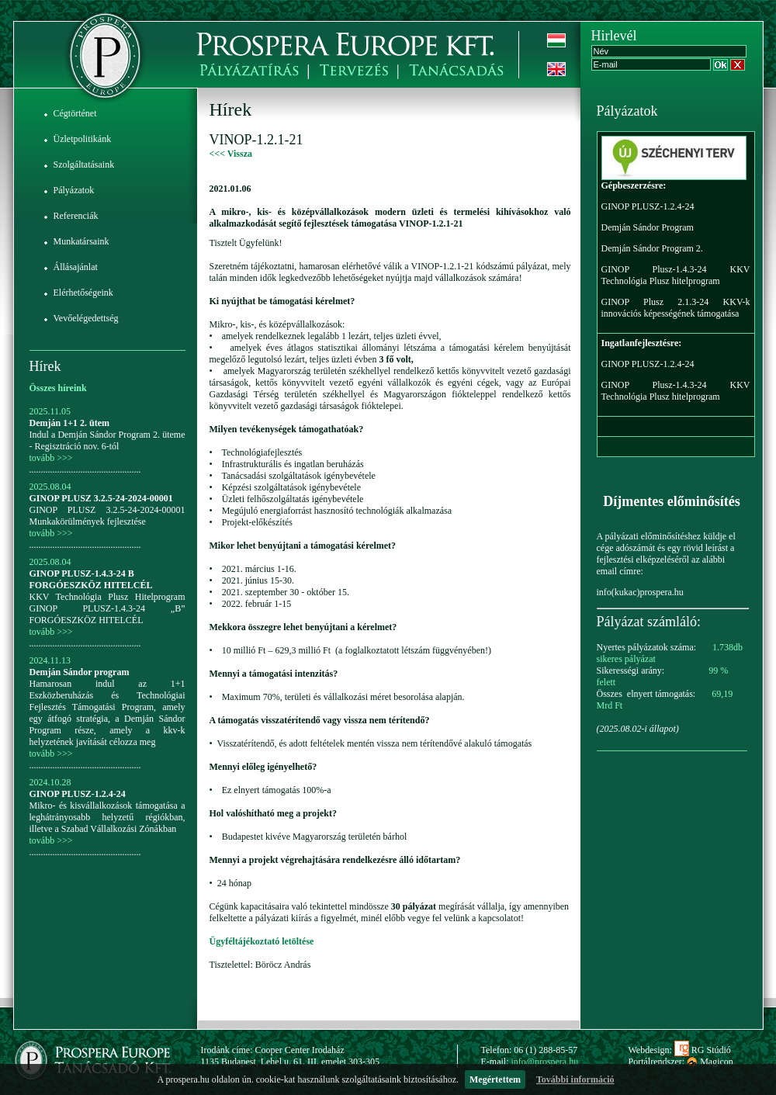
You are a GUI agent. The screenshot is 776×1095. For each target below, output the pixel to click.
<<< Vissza (231, 153)
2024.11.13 (50, 660)
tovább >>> (51, 457)
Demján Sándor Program (647, 227)
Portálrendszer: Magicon (681, 1061)
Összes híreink (58, 388)
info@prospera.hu (545, 1061)
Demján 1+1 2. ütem (69, 423)
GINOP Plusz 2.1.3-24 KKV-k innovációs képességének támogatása (675, 307)
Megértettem (495, 1079)
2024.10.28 (50, 782)
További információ (575, 1079)
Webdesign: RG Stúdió (680, 1050)
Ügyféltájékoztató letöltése (262, 941)
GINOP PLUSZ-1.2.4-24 (77, 793)
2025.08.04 (50, 486)
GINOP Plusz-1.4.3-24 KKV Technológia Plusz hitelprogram (675, 275)
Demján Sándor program (79, 672)
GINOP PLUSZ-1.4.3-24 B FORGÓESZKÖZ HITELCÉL (91, 579)
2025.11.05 (50, 411)
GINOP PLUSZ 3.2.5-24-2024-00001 (101, 498)
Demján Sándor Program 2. (652, 248)
